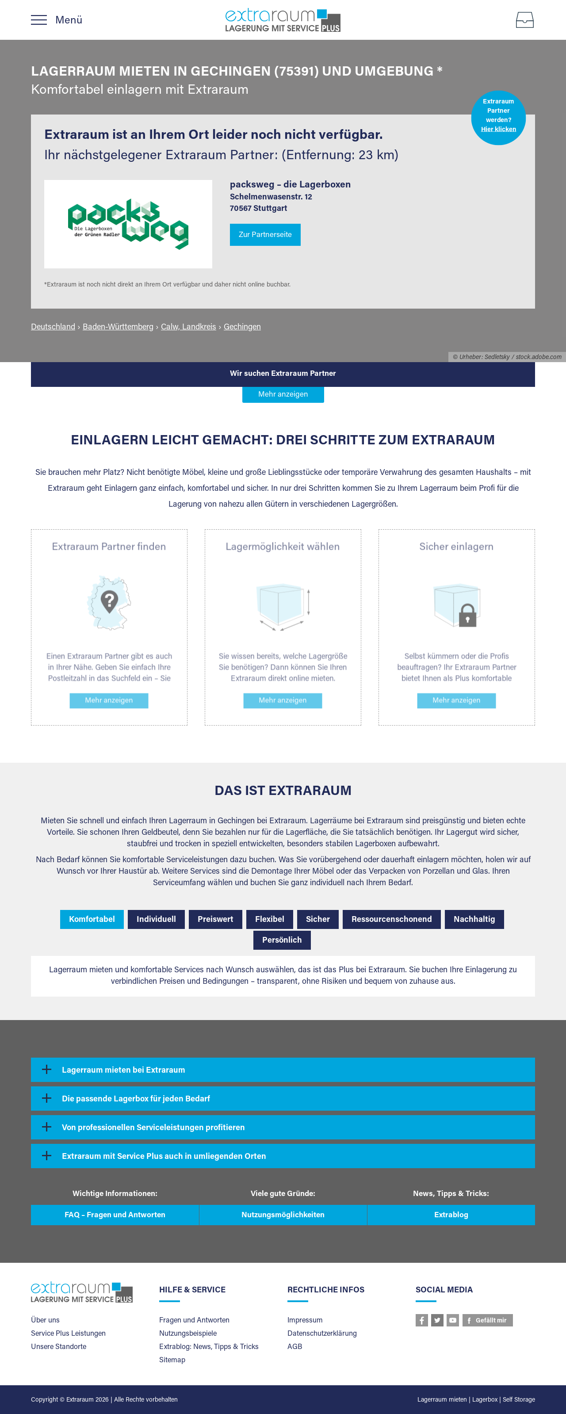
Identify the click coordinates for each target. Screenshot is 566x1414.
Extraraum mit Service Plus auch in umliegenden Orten (164, 1157)
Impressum (305, 1320)
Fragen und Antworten (194, 1320)
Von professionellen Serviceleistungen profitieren (153, 1128)
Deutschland (53, 328)
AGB (294, 1347)
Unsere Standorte (58, 1347)
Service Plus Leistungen (68, 1334)
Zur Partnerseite (265, 235)
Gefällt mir (491, 1321)
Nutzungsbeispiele (188, 1334)
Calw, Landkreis (188, 328)
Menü (68, 20)
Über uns (45, 1320)
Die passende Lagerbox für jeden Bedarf (136, 1100)
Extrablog (451, 1215)
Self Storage (519, 1400)
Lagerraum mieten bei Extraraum (123, 1071)
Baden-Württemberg (118, 328)
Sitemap (172, 1360)
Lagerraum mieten (442, 1400)
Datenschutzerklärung (322, 1334)
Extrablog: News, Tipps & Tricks (209, 1347)
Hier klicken (498, 129)
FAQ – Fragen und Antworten (115, 1215)
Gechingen (242, 328)
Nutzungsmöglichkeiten (283, 1215)
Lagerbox (484, 1400)
